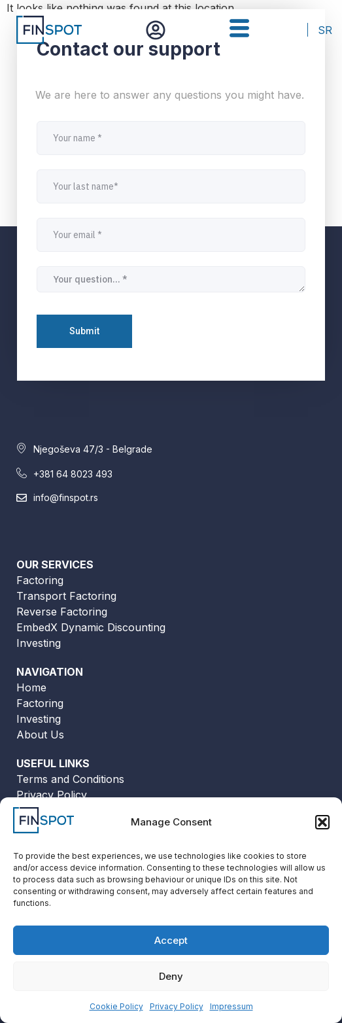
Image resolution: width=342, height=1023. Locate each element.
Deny (171, 976)
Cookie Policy (116, 1006)
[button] (322, 822)
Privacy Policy (176, 1006)
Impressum (231, 1006)
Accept (171, 940)
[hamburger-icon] (239, 30)
